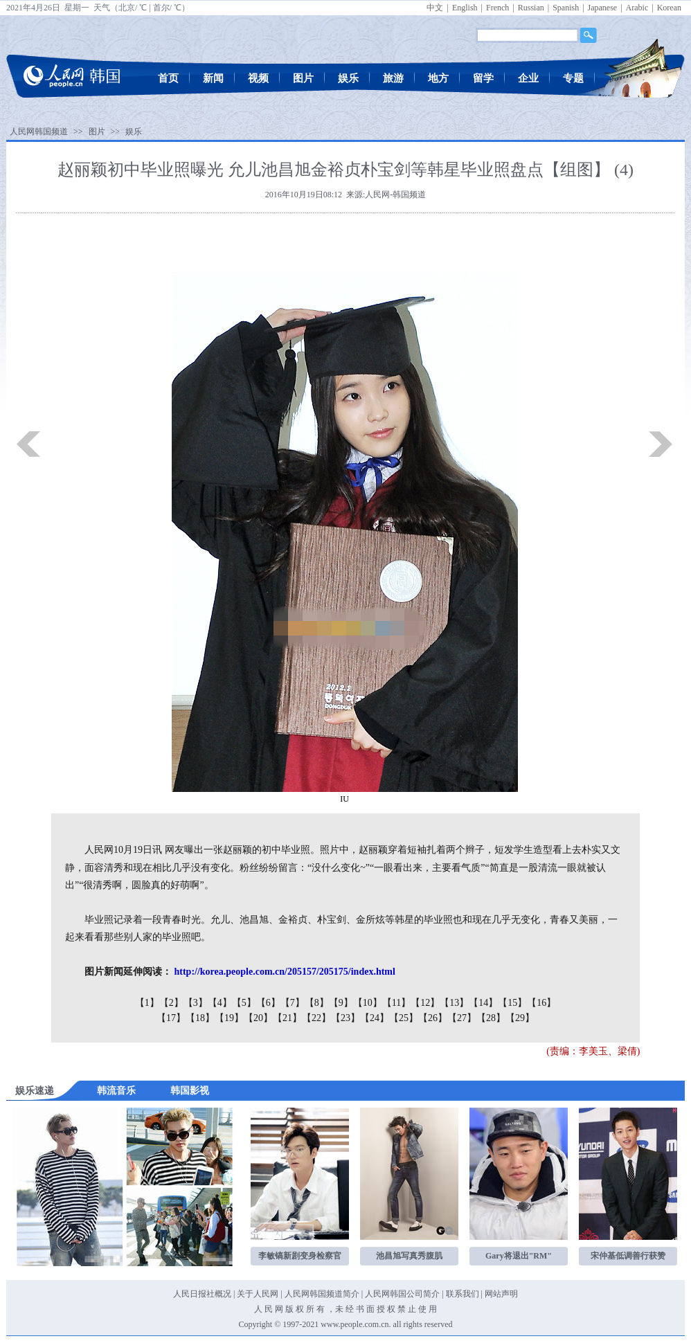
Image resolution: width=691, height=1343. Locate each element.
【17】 (171, 1018)
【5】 (244, 1003)
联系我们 (462, 1294)
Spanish (566, 7)
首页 (168, 78)
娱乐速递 (34, 1090)
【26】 (432, 1018)
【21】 (287, 1018)
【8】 (317, 1003)
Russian (531, 7)
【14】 (483, 1003)
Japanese (603, 7)
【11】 (396, 1003)
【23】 (345, 1018)
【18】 (200, 1018)
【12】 (425, 1003)
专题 (573, 78)
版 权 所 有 (305, 1309)
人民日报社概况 (202, 1294)
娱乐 (348, 78)
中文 (435, 7)
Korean (669, 7)
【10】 (367, 1003)
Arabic (637, 7)
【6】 (268, 1003)
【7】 (292, 1003)
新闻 (213, 78)
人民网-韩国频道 (395, 194)
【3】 (195, 1003)
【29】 (520, 1018)
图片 (303, 78)
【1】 (147, 1003)
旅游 (393, 78)
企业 (528, 78)
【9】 (341, 1003)
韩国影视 (189, 1090)
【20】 (258, 1018)
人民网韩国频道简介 (322, 1294)
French (497, 7)
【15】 (512, 1003)
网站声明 (501, 1294)
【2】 (171, 1003)
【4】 (220, 1003)
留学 (483, 78)
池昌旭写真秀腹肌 (409, 1256)
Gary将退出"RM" (518, 1256)
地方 (438, 78)
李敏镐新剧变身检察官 (299, 1256)
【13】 (454, 1003)
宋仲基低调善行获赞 (628, 1256)
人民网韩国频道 (39, 131)
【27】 (461, 1018)
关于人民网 (257, 1294)
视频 (258, 78)
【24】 (374, 1018)
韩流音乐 (116, 1090)
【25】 (403, 1018)
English (465, 7)
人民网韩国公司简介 (402, 1294)
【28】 (490, 1018)
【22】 (316, 1018)
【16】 (541, 1003)
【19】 (229, 1018)
